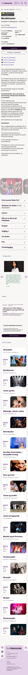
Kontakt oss (9, 662)
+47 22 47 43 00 (11, 653)
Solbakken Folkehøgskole (9, 9)
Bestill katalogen (14, 335)
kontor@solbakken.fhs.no (11, 27)
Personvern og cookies (11, 663)
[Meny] (25, 3)
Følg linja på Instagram (8, 60)
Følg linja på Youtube (8, 62)
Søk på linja (14, 48)
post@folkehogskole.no (12, 656)
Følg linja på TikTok (7, 64)
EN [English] (18, 3)
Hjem (2, 9)
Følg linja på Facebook (8, 57)
